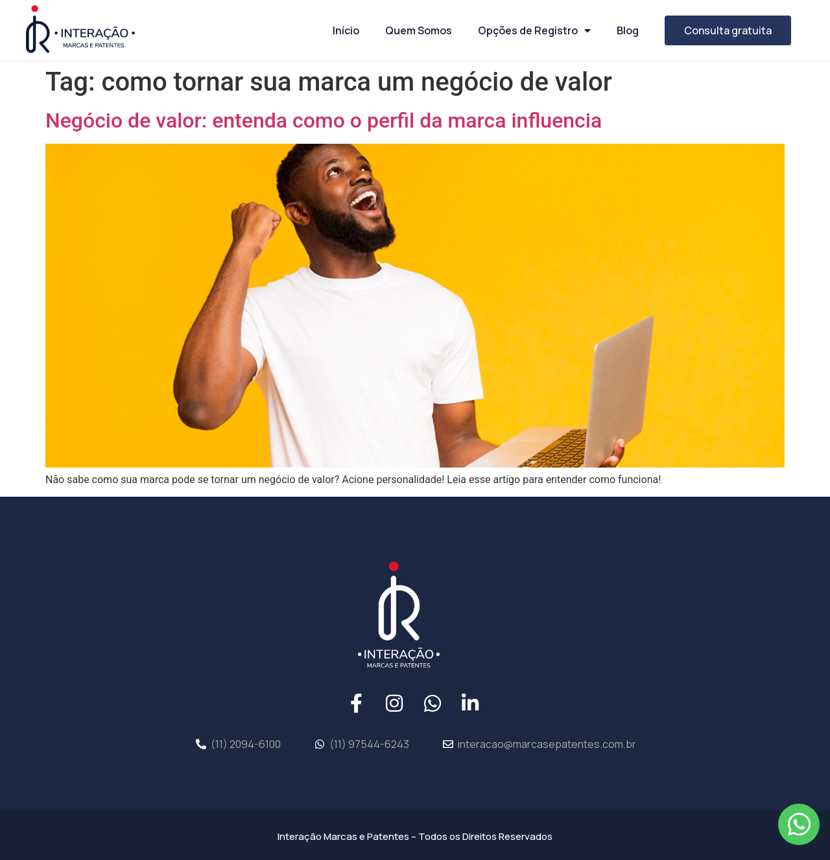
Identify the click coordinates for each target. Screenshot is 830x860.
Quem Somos (418, 30)
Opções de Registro (534, 30)
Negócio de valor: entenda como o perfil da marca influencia (323, 120)
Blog (628, 30)
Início (346, 30)
